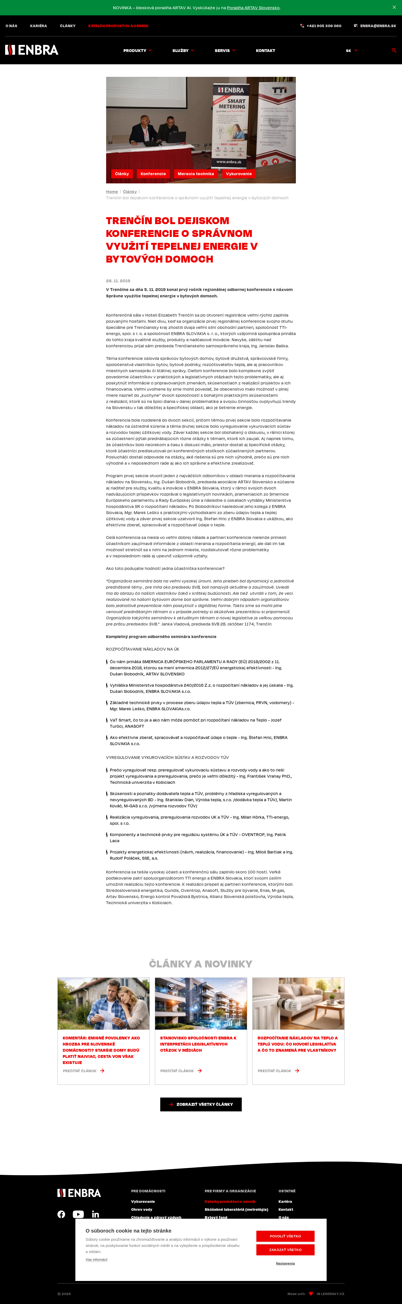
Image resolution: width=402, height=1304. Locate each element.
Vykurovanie (239, 173)
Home (112, 191)
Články (68, 25)
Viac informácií (96, 1259)
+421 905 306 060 (324, 25)
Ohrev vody (142, 1209)
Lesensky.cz (333, 1294)
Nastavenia (285, 1263)
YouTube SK (78, 1214)
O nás (11, 25)
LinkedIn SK (95, 1214)
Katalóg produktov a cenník (118, 25)
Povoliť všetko (285, 1236)
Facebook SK (61, 1214)
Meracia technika (196, 173)
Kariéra (38, 25)
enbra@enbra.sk (378, 25)
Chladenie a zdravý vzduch (156, 1217)
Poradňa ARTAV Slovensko (253, 7)
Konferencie (153, 173)
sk (348, 50)
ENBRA (79, 1193)
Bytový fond (216, 1217)
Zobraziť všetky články (205, 1104)
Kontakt (265, 50)
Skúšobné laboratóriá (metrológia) (236, 1209)
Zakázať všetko (285, 1250)
